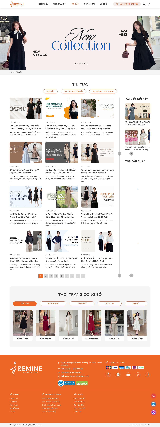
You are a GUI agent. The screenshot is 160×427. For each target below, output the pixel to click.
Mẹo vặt (50, 91)
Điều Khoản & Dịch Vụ (50, 402)
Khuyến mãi (89, 4)
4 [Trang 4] (56, 276)
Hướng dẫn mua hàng (50, 398)
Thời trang (60, 4)
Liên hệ (103, 4)
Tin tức (75, 4)
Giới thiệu (43, 4)
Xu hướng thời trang (103, 91)
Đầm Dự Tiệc (79, 405)
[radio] (126, 212)
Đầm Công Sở (79, 398)
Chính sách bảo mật (50, 408)
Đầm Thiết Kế (79, 402)
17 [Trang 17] (77, 276)
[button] (127, 154)
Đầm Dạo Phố (79, 408)
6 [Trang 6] (67, 276)
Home (12, 72)
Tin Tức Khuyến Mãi (73, 91)
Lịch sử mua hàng (49, 412)
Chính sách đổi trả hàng (51, 405)
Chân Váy (77, 412)
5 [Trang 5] (61, 276)
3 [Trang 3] (51, 276)
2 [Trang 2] (45, 276)
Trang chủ (14, 398)
